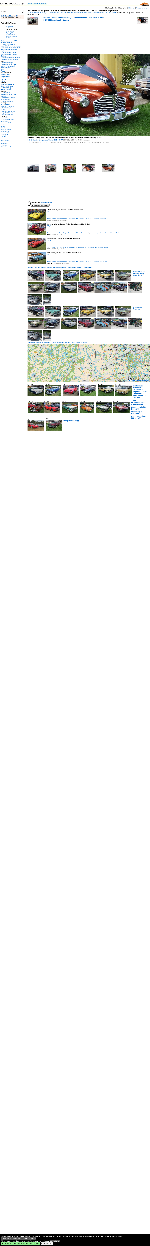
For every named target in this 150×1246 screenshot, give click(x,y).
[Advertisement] (41, 37)
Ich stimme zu (47, 1243)
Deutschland (97, 12)
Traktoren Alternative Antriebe (10, 58)
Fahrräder (4, 128)
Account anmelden (142, 8)
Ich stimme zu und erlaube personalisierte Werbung (21, 1243)
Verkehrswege (5, 131)
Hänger (3, 81)
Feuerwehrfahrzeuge (7, 84)
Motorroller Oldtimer (7, 123)
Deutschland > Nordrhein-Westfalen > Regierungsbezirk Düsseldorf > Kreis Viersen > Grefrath (57, 343)
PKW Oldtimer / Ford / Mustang (55, 247)
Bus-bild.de (9, 28)
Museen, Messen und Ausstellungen (79, 12)
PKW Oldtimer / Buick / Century (56, 20)
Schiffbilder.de (10, 31)
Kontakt (35, 4)
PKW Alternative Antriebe (9, 53)
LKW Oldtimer (5, 93)
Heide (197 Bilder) (69, 421)
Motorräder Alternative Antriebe (11, 46)
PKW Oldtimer (5, 99)
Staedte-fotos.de (10, 34)
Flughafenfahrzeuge (7, 113)
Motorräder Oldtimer (7, 119)
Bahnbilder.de (9, 26)
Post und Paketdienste (8, 111)
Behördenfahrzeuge (7, 86)
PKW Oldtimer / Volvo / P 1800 (98, 261)
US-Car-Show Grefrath (109, 12)
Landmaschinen (6, 133)
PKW (2, 69)
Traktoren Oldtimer (7, 101)
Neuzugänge (5, 140)
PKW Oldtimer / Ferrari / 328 (98, 218)
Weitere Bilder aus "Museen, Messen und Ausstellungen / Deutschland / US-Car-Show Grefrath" (60, 267)
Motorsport (4, 134)
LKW (2, 78)
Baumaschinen (5, 74)
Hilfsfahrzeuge (5, 104)
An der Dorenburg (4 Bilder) (138, 417)
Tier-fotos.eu (9, 38)
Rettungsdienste (6, 89)
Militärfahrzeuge (6, 108)
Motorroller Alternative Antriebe (10, 48)
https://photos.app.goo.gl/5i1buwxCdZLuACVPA (48, 140)
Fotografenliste (5, 142)
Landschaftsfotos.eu (11, 36)
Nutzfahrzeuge (5, 76)
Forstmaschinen (6, 129)
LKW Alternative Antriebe (9, 44)
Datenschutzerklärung (7, 147)
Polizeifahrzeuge (6, 88)
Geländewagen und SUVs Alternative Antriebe (9, 41)
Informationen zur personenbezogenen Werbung (19, 1238)
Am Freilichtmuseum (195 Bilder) (138, 402)
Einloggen (131, 8)
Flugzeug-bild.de (10, 33)
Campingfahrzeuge (7, 63)
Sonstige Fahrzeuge (7, 106)
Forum (30, 4)
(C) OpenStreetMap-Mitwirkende (138, 380)
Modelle (3, 109)
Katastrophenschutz (7, 114)
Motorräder (4, 118)
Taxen (3, 71)
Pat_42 (30, 140)
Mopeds (3, 126)
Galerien (3, 136)
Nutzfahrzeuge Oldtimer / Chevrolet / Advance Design (105, 233)
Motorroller (4, 121)
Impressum (42, 4)
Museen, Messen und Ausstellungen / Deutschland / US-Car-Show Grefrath (73, 18)
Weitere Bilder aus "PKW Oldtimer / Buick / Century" (139, 273)
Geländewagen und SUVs (9, 64)
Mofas (3, 124)
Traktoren (4, 79)
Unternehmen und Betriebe (9, 59)
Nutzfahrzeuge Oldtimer (8, 98)
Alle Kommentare (46, 202)
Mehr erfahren (55, 1241)
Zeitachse (4, 145)
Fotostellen (4, 143)
